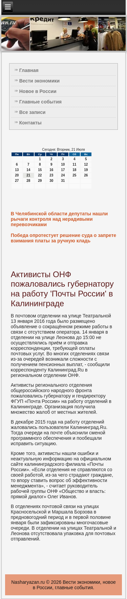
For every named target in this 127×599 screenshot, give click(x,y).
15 (40, 170)
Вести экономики (39, 80)
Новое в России (38, 91)
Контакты (30, 122)
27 (17, 181)
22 (40, 175)
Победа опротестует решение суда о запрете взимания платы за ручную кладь (63, 238)
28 (28, 181)
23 (51, 175)
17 (63, 170)
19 (86, 170)
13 (17, 170)
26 (86, 175)
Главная (29, 70)
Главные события (40, 101)
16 (51, 170)
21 (28, 175)
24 (63, 175)
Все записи (32, 112)
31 (63, 181)
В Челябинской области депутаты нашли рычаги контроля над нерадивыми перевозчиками (59, 219)
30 (51, 181)
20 (17, 175)
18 (74, 170)
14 (28, 170)
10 (63, 164)
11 (74, 164)
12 (86, 164)
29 (40, 181)
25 (74, 175)
